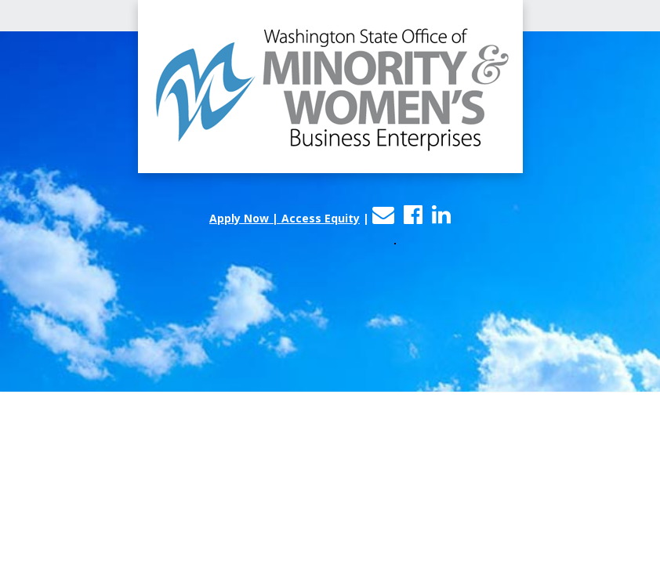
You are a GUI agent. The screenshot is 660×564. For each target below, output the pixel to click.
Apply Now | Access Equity (284, 218)
